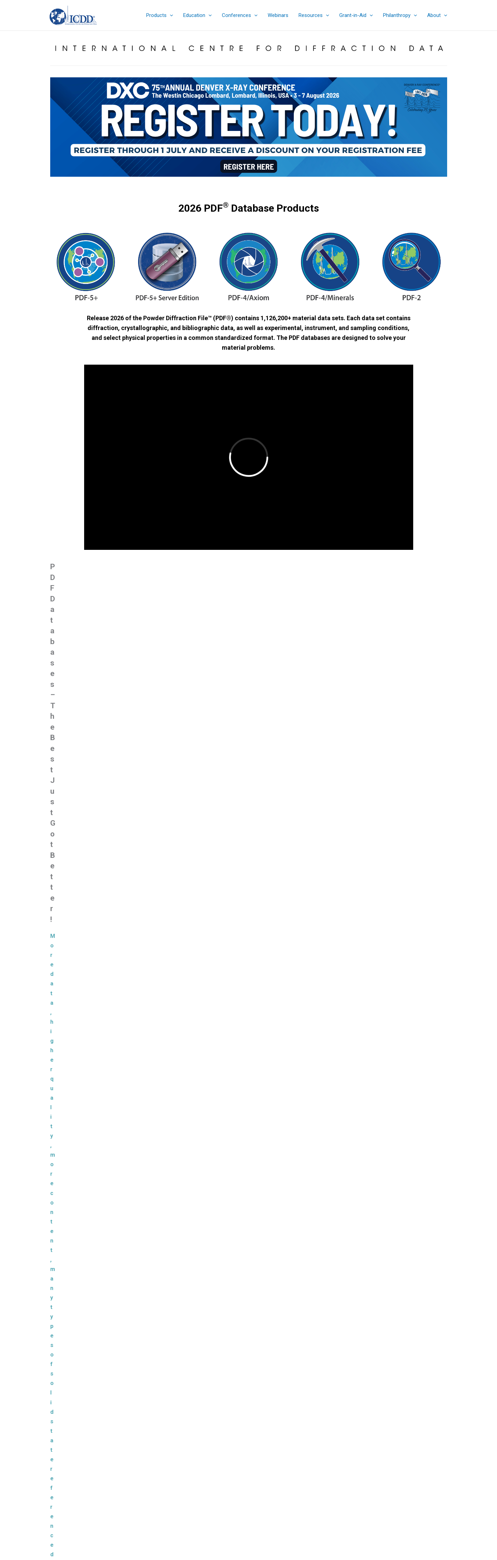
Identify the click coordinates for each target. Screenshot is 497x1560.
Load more (248, 1221)
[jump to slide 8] (267, 182)
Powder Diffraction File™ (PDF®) (239, 1259)
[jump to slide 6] (252, 182)
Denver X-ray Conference (248, 1481)
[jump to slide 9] (275, 182)
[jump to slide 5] (245, 182)
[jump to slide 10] (282, 182)
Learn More (158, 941)
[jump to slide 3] (230, 182)
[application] (170, 15)
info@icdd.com (114, 1473)
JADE (464, 1047)
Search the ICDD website (389, 1452)
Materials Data (217, 1022)
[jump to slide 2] (223, 182)
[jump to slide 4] (237, 182)
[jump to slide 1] (215, 182)
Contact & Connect (248, 1498)
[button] (159, 15)
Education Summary (248, 1473)
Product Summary (248, 1448)
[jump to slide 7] (260, 182)
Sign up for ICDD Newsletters (248, 1490)
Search (434, 1464)
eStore (248, 1464)
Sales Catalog (248, 1456)
